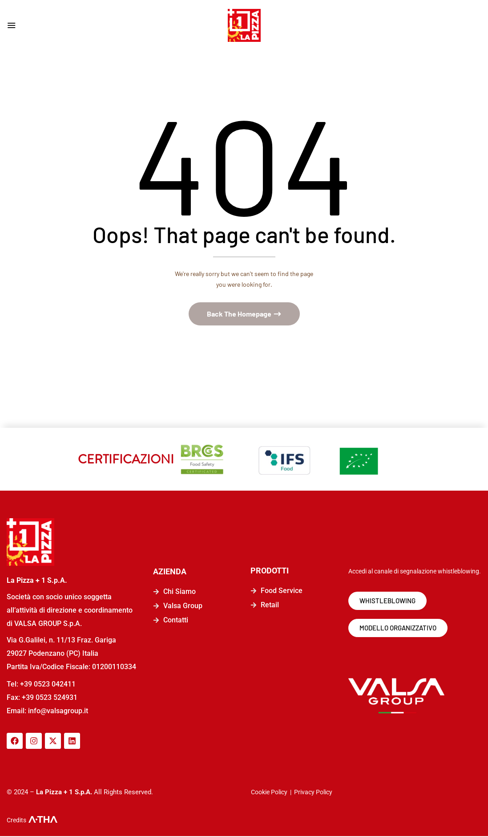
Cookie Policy (269, 792)
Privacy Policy (313, 792)
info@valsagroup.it (57, 711)
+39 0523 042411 (48, 685)
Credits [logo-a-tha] (16, 821)
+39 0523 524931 (49, 698)
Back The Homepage (240, 314)
